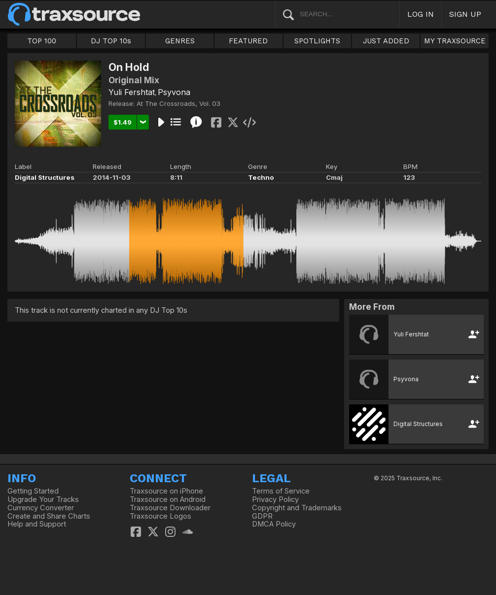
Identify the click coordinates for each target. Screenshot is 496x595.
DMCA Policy (274, 524)
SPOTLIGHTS (317, 40)
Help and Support (36, 524)
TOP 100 (41, 40)
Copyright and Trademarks (297, 507)
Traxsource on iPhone (166, 491)
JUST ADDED (386, 40)
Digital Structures (44, 177)
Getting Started (33, 491)
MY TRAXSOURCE (455, 40)
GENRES (180, 40)
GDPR (262, 516)
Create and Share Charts (48, 516)
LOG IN (420, 14)
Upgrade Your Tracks (43, 499)
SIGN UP (465, 14)
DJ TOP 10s (111, 40)
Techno (261, 177)
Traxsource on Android (168, 499)
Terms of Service (281, 491)
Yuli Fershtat (131, 92)
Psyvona (174, 92)
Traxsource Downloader (170, 507)
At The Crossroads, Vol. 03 (178, 103)
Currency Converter (40, 507)
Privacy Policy (275, 499)
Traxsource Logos (160, 516)
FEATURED (248, 40)
